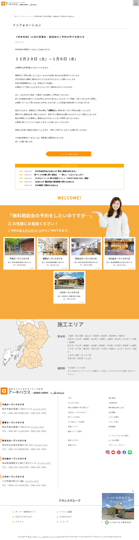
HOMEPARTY (64, 516)
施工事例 (112, 398)
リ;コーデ (63, 521)
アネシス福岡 (64, 511)
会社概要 (112, 412)
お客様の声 (113, 403)
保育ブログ (72, 445)
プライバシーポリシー (117, 445)
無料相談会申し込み (116, 407)
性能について (73, 426)
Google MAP (39, 408)
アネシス (18, 521)
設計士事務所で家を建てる (78, 407)
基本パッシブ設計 (75, 431)
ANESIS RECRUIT (22, 516)
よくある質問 (114, 440)
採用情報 (112, 426)
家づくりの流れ (74, 417)
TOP (15, 16)
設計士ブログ (73, 440)
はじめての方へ (74, 403)
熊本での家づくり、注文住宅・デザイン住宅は (45, 537)
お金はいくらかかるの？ (77, 412)
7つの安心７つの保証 (76, 422)
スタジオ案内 (114, 417)
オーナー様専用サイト (24, 511)
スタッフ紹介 (114, 422)
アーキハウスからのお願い (119, 435)
